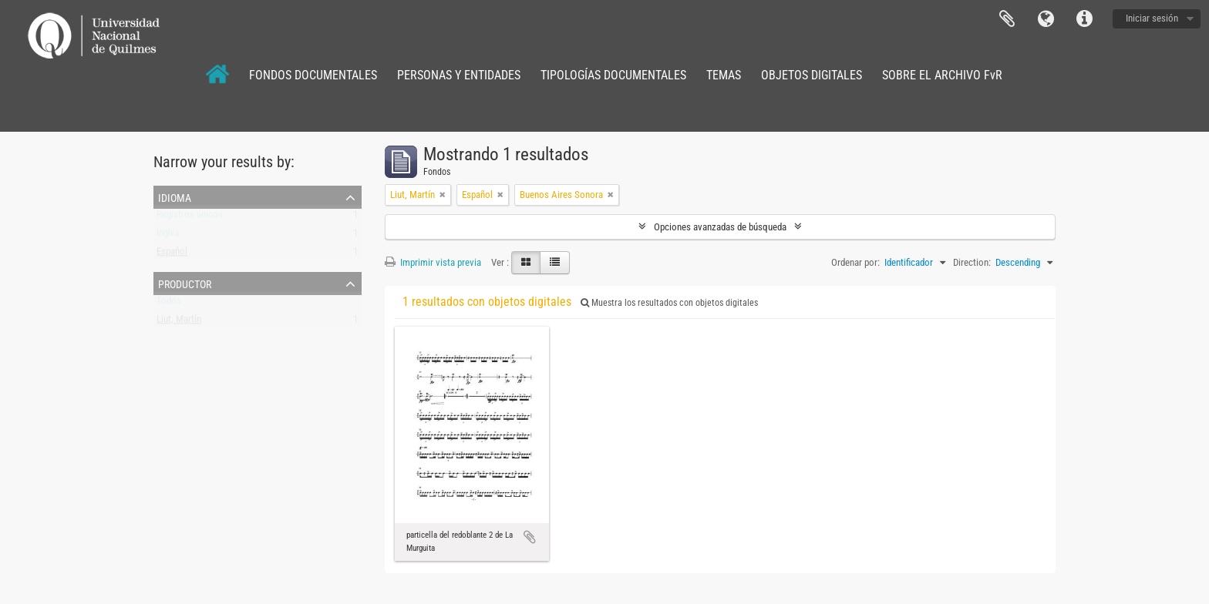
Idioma (1045, 19)
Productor (184, 282)
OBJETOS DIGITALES (811, 75)
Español (172, 254)
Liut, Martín (179, 322)
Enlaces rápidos (1084, 19)
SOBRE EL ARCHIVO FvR (942, 75)
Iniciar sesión (1152, 18)
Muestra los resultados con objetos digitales (669, 302)
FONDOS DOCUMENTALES (313, 75)
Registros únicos (190, 217)
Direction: (972, 262)
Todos (169, 304)
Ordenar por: (855, 262)
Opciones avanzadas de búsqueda (720, 227)
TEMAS (723, 75)
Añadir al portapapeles (529, 537)
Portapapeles (1007, 19)
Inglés (168, 236)
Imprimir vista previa (433, 262)
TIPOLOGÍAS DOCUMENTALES (613, 75)
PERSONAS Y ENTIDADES (458, 75)
